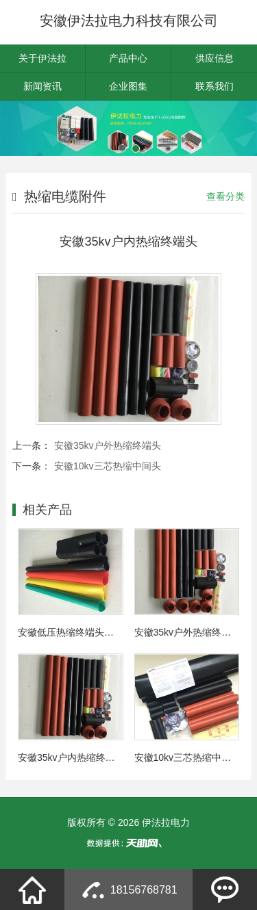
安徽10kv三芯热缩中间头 (107, 465)
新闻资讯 (42, 86)
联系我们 (214, 86)
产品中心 (128, 58)
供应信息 (214, 58)
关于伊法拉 (42, 58)
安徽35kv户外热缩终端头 (107, 445)
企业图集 (128, 86)
